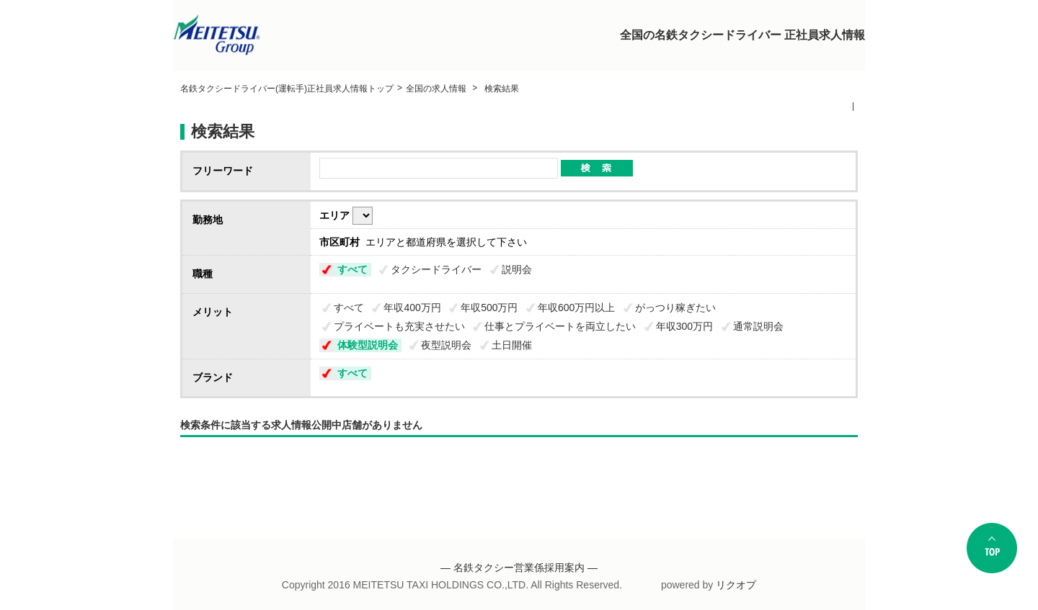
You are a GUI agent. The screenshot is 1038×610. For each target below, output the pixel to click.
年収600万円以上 (576, 307)
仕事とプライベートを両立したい (560, 326)
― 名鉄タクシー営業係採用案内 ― (519, 567)
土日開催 (512, 345)
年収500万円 (489, 307)
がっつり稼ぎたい (675, 307)
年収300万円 (684, 326)
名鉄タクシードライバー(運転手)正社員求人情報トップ (287, 89)
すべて (352, 269)
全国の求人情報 (437, 89)
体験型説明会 (367, 345)
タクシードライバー (436, 269)
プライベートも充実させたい (399, 326)
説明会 (517, 269)
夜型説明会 (446, 345)
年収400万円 (411, 307)
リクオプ (736, 585)
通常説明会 (758, 326)
